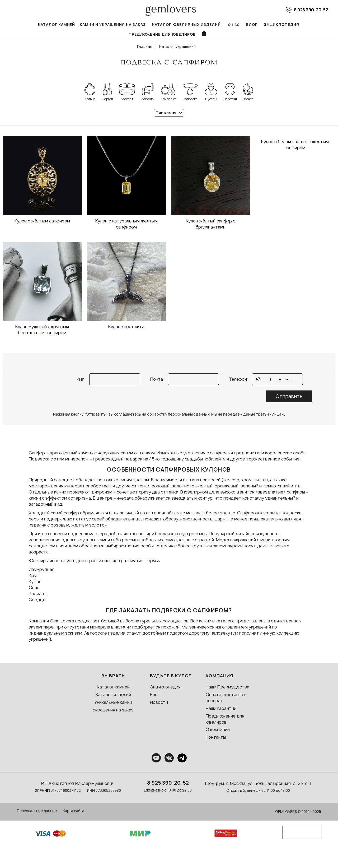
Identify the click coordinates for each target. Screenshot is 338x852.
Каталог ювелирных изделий (150, 24)
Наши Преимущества (227, 690)
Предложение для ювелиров (295, 24)
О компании (218, 733)
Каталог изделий (113, 698)
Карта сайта (73, 814)
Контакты (216, 740)
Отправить (289, 400)
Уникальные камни (113, 706)
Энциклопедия (241, 24)
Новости (159, 706)
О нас (194, 24)
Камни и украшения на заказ (82, 24)
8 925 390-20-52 (168, 786)
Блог (213, 24)
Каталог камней (29, 24)
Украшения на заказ (113, 713)
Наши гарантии (221, 712)
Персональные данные (37, 814)
